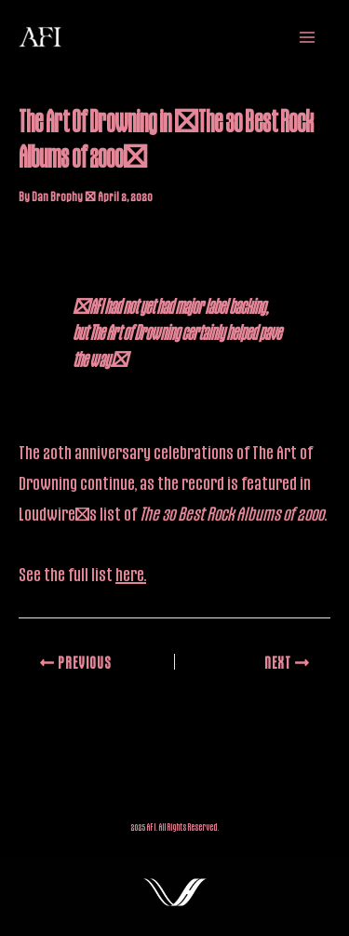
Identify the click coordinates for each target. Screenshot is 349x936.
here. (130, 573)
